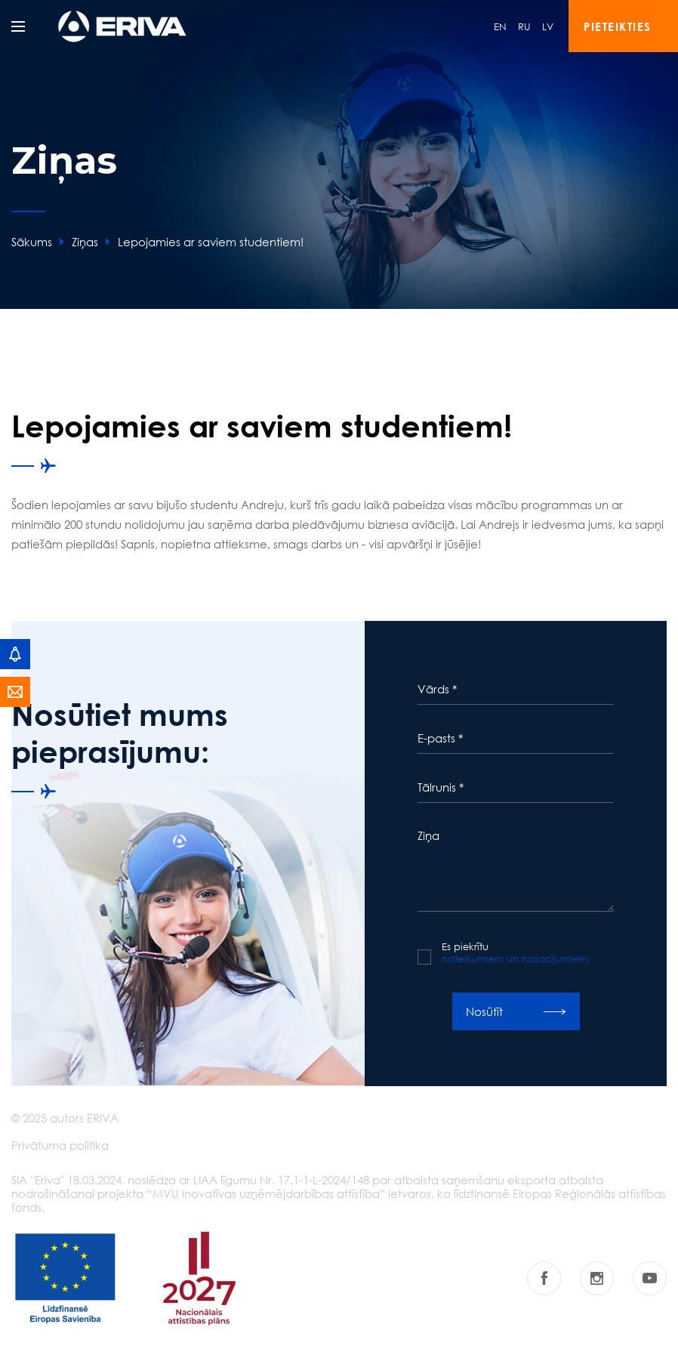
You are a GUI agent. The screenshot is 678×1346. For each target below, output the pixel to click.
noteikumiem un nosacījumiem (515, 958)
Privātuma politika (60, 1145)
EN (500, 26)
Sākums (31, 242)
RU (524, 26)
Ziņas (85, 242)
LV (547, 26)
